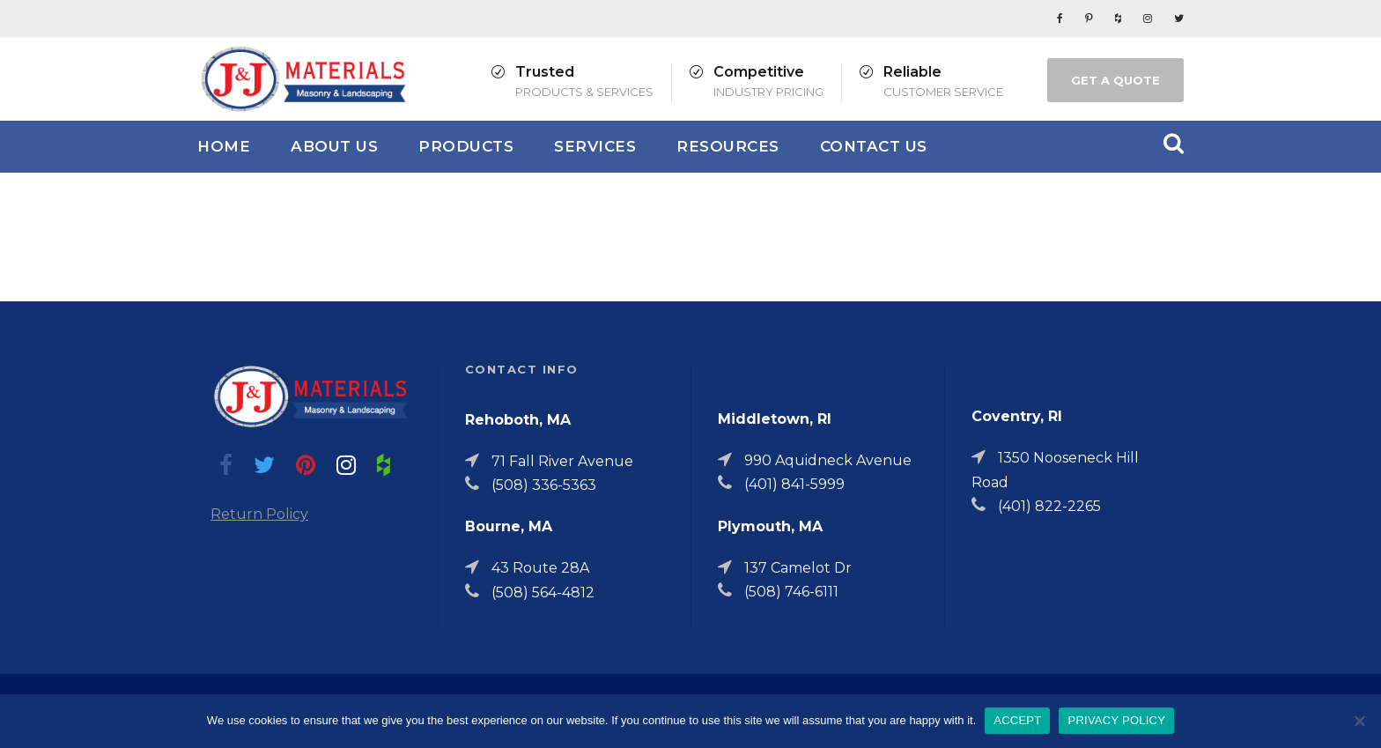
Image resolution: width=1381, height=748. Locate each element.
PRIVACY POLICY (1116, 720)
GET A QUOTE (1115, 80)
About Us (334, 146)
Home (223, 146)
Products (465, 146)
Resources (727, 146)
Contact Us (873, 146)
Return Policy (259, 514)
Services (595, 146)
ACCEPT (1017, 720)
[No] (1359, 720)
